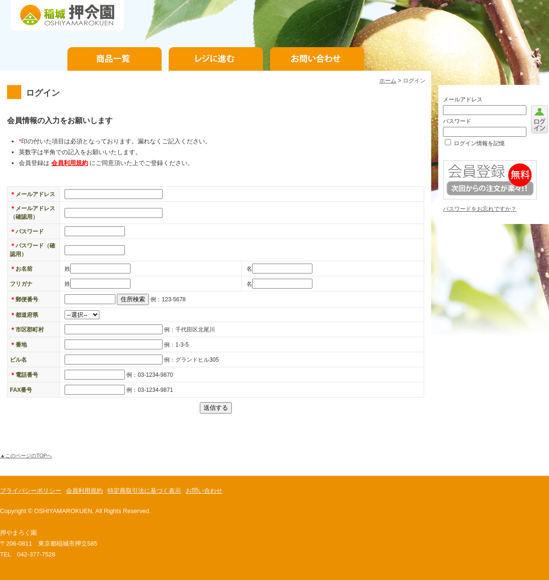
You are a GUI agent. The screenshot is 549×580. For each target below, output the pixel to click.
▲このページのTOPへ (26, 455)
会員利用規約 (69, 162)
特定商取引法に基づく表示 (144, 490)
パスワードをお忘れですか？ (479, 209)
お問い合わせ (317, 59)
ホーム (387, 80)
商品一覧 (114, 59)
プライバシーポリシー (30, 490)
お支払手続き (216, 59)
